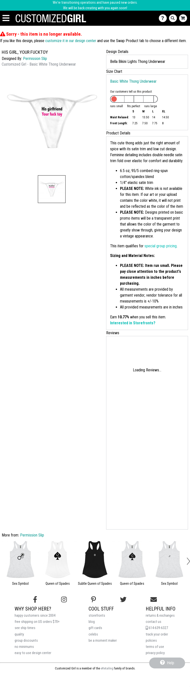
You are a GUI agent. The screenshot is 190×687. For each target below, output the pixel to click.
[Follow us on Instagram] (64, 599)
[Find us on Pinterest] (93, 599)
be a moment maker (103, 640)
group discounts (26, 640)
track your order (157, 634)
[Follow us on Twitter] (123, 599)
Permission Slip (35, 58)
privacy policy (155, 653)
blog (92, 622)
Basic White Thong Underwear (133, 81)
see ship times (25, 628)
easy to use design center (33, 653)
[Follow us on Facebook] (35, 599)
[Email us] (153, 599)
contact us (153, 622)
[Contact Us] (164, 18)
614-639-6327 (157, 628)
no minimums (24, 647)
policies (151, 640)
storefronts (97, 615)
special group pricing (160, 246)
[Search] (174, 18)
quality (19, 634)
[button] (51, 189)
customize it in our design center (70, 40)
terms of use (155, 647)
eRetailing (107, 668)
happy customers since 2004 (35, 615)
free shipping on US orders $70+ (37, 622)
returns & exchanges (160, 615)
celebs (93, 634)
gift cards (95, 628)
